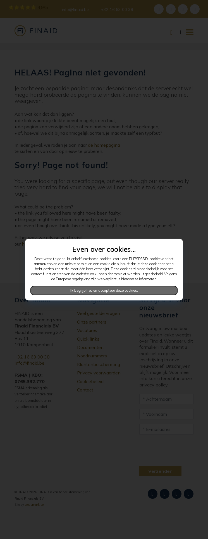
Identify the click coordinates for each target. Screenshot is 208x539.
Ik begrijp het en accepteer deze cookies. (104, 290)
